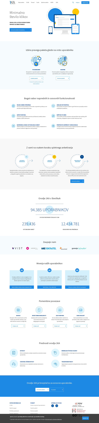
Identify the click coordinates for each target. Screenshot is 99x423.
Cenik (38, 2)
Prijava (77, 2)
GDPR (51, 2)
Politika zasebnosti (14, 410)
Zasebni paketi (33, 408)
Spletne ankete (44, 2)
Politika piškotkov (14, 413)
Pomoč (32, 2)
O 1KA (27, 2)
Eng (57, 2)
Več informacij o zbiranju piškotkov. (53, 419)
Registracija (85, 2)
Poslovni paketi (34, 410)
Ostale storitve (34, 413)
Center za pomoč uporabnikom (37, 405)
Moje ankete (21, 2)
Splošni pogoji (13, 408)
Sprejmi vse (85, 418)
